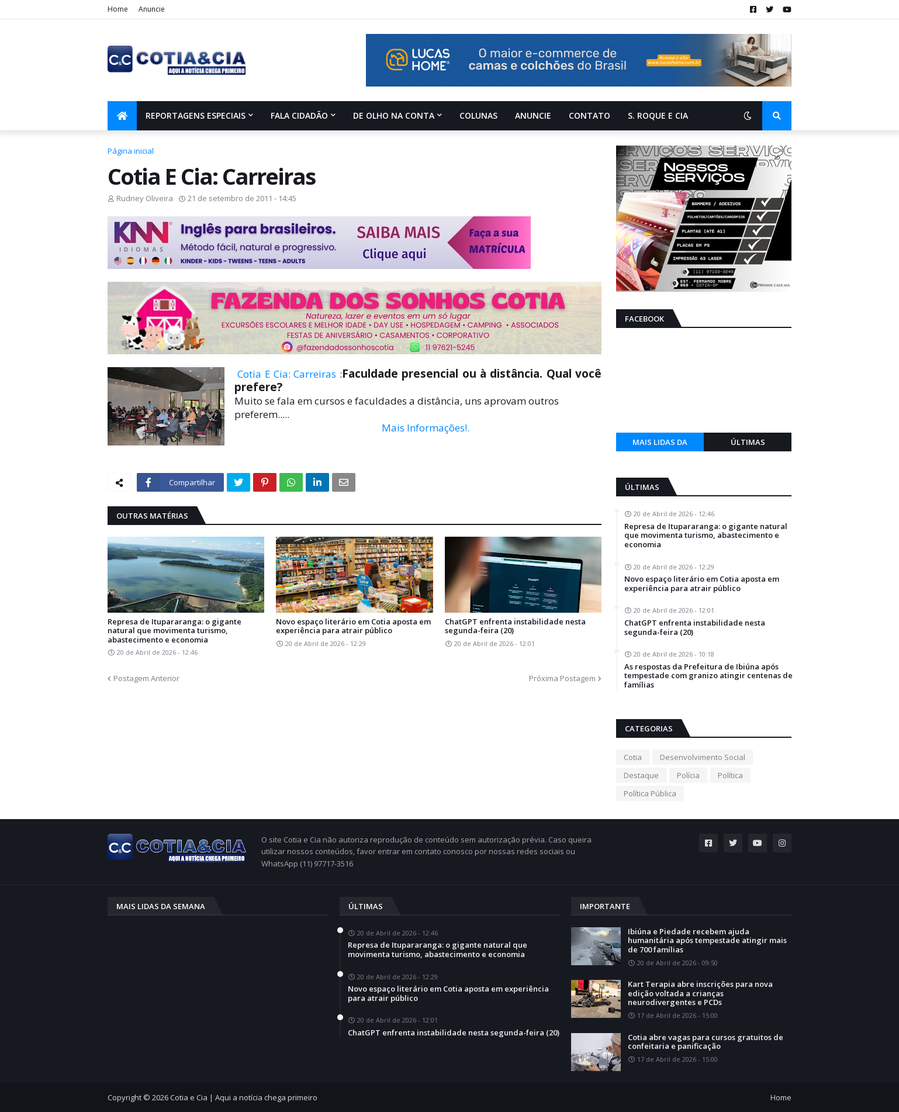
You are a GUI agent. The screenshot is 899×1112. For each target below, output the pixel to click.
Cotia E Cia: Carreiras (286, 374)
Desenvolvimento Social (702, 757)
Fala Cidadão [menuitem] (299, 115)
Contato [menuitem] (589, 115)
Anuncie (152, 9)
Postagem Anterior (146, 678)
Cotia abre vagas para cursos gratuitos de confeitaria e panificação (705, 1042)
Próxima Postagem (562, 678)
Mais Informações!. (425, 427)
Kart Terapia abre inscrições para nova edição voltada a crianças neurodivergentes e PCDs (700, 993)
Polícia (688, 775)
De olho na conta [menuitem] (393, 115)
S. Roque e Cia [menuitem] (658, 115)
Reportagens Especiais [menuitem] (196, 115)
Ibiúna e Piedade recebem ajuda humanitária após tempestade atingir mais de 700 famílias (707, 941)
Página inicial (131, 151)
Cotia (633, 757)
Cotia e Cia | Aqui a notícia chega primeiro (243, 1097)
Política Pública (650, 793)
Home (118, 9)
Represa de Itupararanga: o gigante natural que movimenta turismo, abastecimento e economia (174, 631)
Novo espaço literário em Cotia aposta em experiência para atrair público (353, 626)
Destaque (641, 775)
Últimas (748, 442)
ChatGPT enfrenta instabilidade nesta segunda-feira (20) (515, 626)
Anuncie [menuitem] (533, 115)
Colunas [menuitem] (478, 115)
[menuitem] (122, 115)
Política (730, 775)
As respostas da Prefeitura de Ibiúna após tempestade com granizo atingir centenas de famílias (708, 676)
